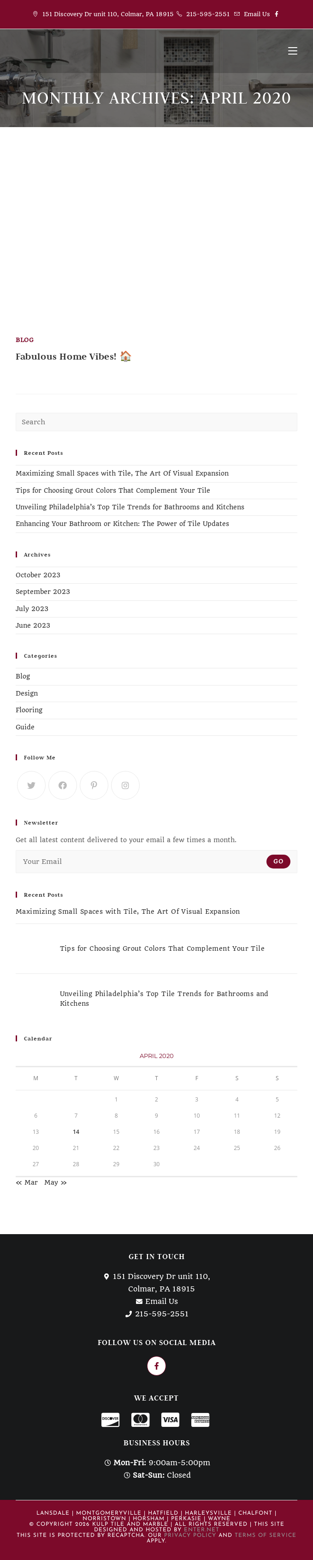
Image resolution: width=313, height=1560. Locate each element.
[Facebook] (62, 785)
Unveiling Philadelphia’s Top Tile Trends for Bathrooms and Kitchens (130, 507)
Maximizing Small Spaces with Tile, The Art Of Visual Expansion (122, 473)
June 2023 (33, 625)
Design (27, 693)
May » (55, 1182)
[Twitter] (31, 785)
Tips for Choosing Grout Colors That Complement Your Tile (113, 490)
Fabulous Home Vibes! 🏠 (74, 356)
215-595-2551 (208, 14)
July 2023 (32, 608)
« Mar (27, 1182)
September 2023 (43, 591)
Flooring (29, 710)
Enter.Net (201, 1530)
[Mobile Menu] (292, 51)
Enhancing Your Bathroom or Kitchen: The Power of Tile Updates (122, 523)
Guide (25, 727)
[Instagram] (125, 785)
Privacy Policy (190, 1535)
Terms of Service (265, 1535)
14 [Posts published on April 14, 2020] (76, 1132)
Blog (25, 339)
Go (278, 861)
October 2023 (38, 575)
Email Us (257, 14)
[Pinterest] (94, 785)
